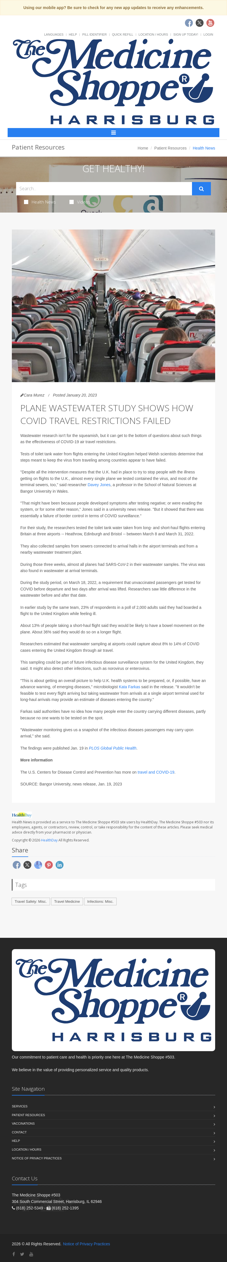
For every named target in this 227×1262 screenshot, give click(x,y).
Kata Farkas (129, 687)
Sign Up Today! (185, 34)
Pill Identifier (94, 34)
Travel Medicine (67, 901)
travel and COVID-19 (156, 772)
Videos (79, 202)
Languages (53, 34)
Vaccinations (23, 1123)
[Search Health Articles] (104, 188)
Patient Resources (170, 148)
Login (208, 34)
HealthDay (49, 840)
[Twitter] (22, 1254)
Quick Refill (122, 34)
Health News (40, 202)
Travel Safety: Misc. (31, 901)
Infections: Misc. (100, 901)
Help (73, 34)
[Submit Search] (201, 189)
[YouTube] (31, 1254)
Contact (19, 1132)
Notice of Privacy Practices (37, 1158)
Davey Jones (99, 484)
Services (19, 1106)
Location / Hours (153, 34)
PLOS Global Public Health (112, 748)
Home (143, 148)
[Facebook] (13, 1254)
